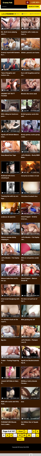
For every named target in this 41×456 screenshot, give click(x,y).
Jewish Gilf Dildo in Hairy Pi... (8, 386)
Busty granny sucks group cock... (28, 137)
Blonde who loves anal (29, 94)
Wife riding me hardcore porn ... (10, 116)
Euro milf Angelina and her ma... (30, 75)
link (39, 428)
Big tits (3, 344)
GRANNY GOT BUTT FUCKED (8, 95)
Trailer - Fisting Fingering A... (7, 366)
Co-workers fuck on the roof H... (10, 324)
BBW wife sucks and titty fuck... (10, 407)
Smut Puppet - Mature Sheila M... (29, 283)
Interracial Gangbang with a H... (9, 303)
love (22, 406)
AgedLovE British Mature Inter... (7, 137)
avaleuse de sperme (8, 219)
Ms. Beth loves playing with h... (9, 33)
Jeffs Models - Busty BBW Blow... (29, 158)
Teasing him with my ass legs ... (10, 199)
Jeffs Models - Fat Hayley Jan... (28, 241)
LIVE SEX (35, 2)
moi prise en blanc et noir (29, 179)
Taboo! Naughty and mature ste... (9, 75)
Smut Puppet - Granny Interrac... (29, 220)
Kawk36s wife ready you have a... (30, 33)
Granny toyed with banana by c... (8, 54)
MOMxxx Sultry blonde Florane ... (29, 386)
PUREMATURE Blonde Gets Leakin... (9, 428)
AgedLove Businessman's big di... (29, 366)
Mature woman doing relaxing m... (9, 241)
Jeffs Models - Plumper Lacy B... (30, 345)
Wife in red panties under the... (28, 262)
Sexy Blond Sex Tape (9, 157)
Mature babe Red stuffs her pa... (10, 283)
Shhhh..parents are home (28, 54)
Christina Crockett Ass (29, 198)
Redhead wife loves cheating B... (8, 179)
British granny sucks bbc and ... (30, 116)
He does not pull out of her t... (30, 303)
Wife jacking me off (28, 323)
